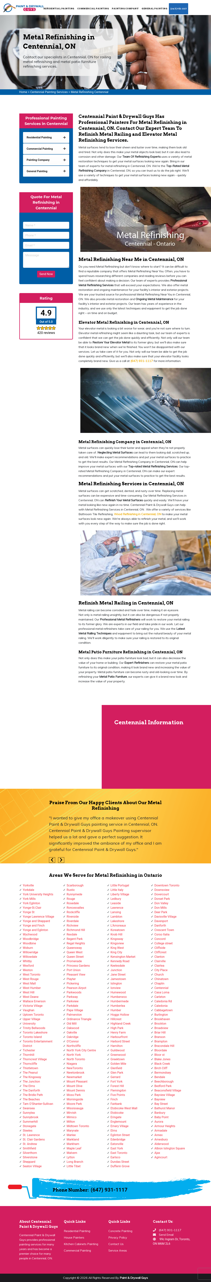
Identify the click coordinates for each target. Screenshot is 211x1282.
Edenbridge (118, 1139)
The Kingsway (32, 1077)
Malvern (72, 1153)
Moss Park (74, 1095)
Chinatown (161, 979)
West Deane (31, 997)
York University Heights (38, 894)
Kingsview (117, 943)
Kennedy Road (120, 961)
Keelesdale (118, 965)
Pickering (73, 983)
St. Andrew (30, 1144)
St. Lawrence (31, 1135)
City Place (161, 970)
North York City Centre (81, 1050)
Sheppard (29, 1162)
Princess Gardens (78, 965)
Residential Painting (58, 8)
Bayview (159, 1099)
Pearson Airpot (76, 988)
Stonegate (29, 1126)
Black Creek (162, 1063)
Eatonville (117, 1144)
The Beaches (31, 1099)
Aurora (158, 1121)
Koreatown (118, 930)
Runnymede (74, 894)
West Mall (29, 983)
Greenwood (118, 1055)
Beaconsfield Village (167, 1090)
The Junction (31, 1081)
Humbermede (120, 1001)
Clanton (159, 956)
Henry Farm (118, 1032)
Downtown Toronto (166, 885)
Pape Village (75, 1010)
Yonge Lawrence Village (38, 916)
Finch (114, 1099)
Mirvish (71, 1112)
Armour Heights (164, 1126)
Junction (116, 970)
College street (163, 943)
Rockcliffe (73, 912)
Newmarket (74, 1077)
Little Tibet (74, 1166)
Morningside (75, 1099)
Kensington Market (123, 956)
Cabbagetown (163, 1010)
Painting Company (125, 8)
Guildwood (118, 1050)
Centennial (161, 988)
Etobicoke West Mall (124, 1108)
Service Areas (117, 1250)
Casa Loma (161, 992)
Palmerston (74, 1014)
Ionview (116, 988)
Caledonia (161, 1006)
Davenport (161, 921)
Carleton (160, 997)
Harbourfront (119, 1037)
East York (117, 1148)
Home (23, 92)
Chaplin (159, 983)
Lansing (116, 912)
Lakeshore (117, 921)
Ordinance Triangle (79, 1019)
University (29, 1023)
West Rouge (31, 979)
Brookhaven (162, 1019)
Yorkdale (28, 890)
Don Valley (161, 903)
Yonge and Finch (34, 925)
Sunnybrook (30, 1117)
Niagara (72, 1063)
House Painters (74, 1237)
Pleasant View (76, 974)
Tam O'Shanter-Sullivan (38, 1104)
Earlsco (115, 1157)
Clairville (160, 961)
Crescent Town (164, 930)
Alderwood (161, 1144)
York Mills (29, 899)
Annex (158, 1135)
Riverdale (73, 921)
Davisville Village (165, 916)
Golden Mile (118, 1063)
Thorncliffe (30, 1063)
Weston (28, 970)
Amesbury (161, 1139)
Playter (71, 979)
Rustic (71, 890)
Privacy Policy (117, 1237)
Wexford (28, 965)
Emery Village (120, 1126)
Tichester (29, 1050)
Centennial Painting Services (49, 92)
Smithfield (29, 1148)
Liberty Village (120, 894)
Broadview (161, 1028)
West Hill (29, 992)
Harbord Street (120, 1041)
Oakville (72, 1032)
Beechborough (164, 1081)
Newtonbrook (75, 1072)
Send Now (46, 274)
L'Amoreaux (118, 925)
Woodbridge (31, 939)
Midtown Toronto (78, 1126)
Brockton (160, 1023)
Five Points (118, 1095)
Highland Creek (121, 1023)
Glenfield (116, 1068)
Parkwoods (74, 992)
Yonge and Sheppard (36, 921)
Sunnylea (29, 1112)
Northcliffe (74, 1046)
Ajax (157, 1153)
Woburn (28, 948)
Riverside (73, 916)
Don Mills (160, 907)
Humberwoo (119, 997)
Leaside (116, 903)
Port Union (74, 970)
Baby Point (161, 1117)
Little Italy (117, 890)
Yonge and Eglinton (35, 930)
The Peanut (30, 1072)
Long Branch (75, 1162)
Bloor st (159, 1055)
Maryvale (73, 1130)
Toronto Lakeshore (35, 1032)
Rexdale (72, 934)
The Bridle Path (33, 1095)
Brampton (160, 1041)
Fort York (117, 1081)
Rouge (71, 899)
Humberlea (118, 1006)
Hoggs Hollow (120, 1014)
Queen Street (75, 956)
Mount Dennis (76, 1090)
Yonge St (29, 912)
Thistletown (30, 1068)
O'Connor (73, 1041)
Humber (116, 1010)
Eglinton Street (120, 1135)
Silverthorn (30, 1153)
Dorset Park (162, 899)
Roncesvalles (75, 907)
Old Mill (72, 1023)
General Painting (154, 8)
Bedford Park (163, 1086)
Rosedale (73, 903)
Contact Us (116, 1244)
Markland (73, 1139)
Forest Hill (117, 1086)
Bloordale (160, 1050)
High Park (117, 1028)
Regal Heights (76, 943)
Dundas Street (120, 1162)
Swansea (29, 1108)
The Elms (29, 1086)
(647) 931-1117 (178, 8)
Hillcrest (116, 1019)
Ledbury (116, 899)
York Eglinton (31, 903)
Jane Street (118, 974)
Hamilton (117, 1046)
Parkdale (72, 1006)
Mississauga (75, 1108)
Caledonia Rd (163, 1001)
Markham (73, 1144)
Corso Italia (161, 934)
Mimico (71, 1117)
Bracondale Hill (164, 1046)
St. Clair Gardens (34, 1139)
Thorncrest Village (35, 1059)
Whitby (27, 961)
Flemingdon (118, 1090)
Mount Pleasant (77, 1081)
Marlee (71, 1135)
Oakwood (73, 1028)
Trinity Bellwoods (34, 1028)
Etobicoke (117, 1112)
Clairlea (159, 965)
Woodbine (29, 943)
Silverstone (30, 1157)
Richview (72, 925)
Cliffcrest (160, 952)
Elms (114, 1130)
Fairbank (116, 1104)
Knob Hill (116, 934)
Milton (71, 1121)
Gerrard (115, 1077)
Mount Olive (74, 1086)
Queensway (74, 948)
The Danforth (31, 1090)
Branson (159, 1037)
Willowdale (30, 956)
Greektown (118, 1059)
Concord (160, 939)
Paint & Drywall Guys (134, 1278)
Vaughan (29, 1010)
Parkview (72, 1001)
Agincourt (160, 1157)
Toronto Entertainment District (38, 1044)
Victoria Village (33, 1006)
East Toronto (119, 1153)
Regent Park (75, 939)
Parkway (72, 997)
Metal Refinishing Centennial (89, 92)
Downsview (161, 890)
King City (116, 952)
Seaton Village (32, 1166)
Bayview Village (164, 1095)
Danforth (160, 925)
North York (74, 1055)
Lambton (116, 916)
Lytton (71, 1157)
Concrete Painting (120, 1231)
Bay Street (161, 1104)
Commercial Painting (93, 8)
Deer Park (160, 912)
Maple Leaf (74, 1148)
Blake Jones (162, 1059)
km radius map (50, 747)
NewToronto (75, 1068)
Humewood (118, 992)
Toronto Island (32, 1037)
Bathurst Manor (164, 1108)
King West (117, 948)
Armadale (160, 1130)
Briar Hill (160, 1032)
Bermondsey (162, 1072)
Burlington (161, 1014)
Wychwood (30, 934)
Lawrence (117, 907)
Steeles (27, 1130)
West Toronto (31, 974)
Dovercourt (161, 894)
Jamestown (118, 979)
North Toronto (76, 1059)
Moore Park (74, 1104)
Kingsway (117, 939)
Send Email (166, 1234)
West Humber (32, 988)
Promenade (74, 961)
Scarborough (75, 885)
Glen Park (117, 1072)
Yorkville (28, 885)
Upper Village (31, 1019)
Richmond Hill (76, 930)
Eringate (116, 1117)
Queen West (75, 952)
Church (159, 974)
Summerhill (30, 1121)
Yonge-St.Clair (32, 907)
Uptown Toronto (33, 1014)
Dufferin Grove (120, 1166)
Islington (116, 983)
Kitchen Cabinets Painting (81, 1244)
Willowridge (30, 952)
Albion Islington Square (169, 1148)
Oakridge (72, 1037)
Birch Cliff (160, 1068)
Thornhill (28, 1055)
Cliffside (159, 948)
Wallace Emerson (34, 1001)
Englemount (118, 1121)
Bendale (159, 1077)
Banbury (159, 1112)
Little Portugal (120, 885)
